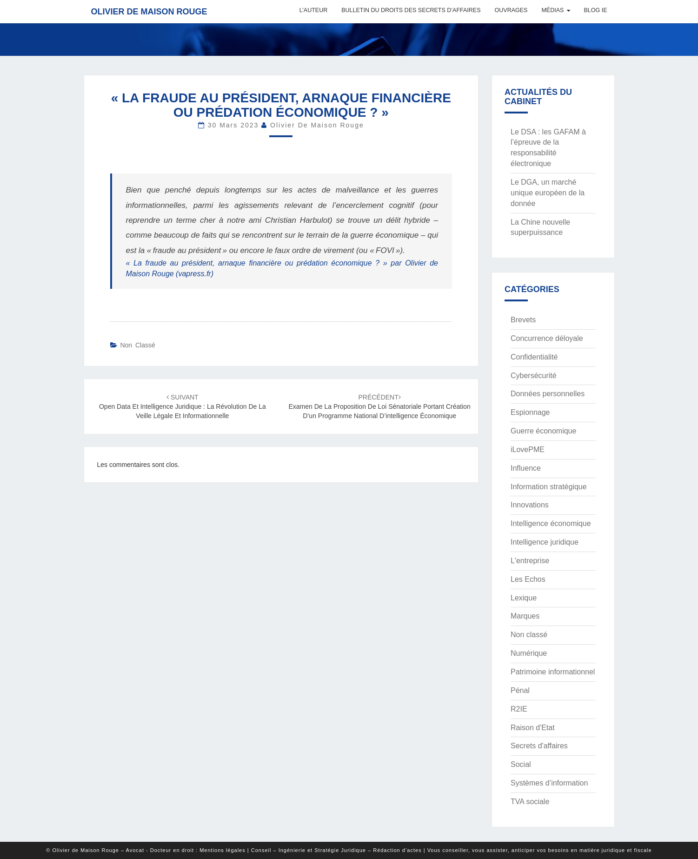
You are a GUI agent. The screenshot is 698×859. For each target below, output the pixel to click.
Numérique (529, 653)
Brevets (523, 320)
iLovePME (528, 449)
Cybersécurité (534, 376)
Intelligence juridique (544, 542)
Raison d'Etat (533, 728)
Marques (525, 616)
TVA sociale (530, 802)
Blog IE (595, 10)
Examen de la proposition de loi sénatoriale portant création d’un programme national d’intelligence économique (379, 406)
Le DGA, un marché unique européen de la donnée (548, 192)
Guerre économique (543, 431)
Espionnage (530, 412)
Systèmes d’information (549, 783)
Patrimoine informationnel (553, 672)
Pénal (520, 690)
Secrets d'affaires (539, 746)
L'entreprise (530, 561)
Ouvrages (511, 10)
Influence (526, 468)
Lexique (524, 598)
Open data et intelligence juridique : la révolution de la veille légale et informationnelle (182, 406)
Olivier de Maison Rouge (149, 11)
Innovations (530, 505)
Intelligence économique (551, 523)
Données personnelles (548, 394)
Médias (552, 10)
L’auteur (313, 10)
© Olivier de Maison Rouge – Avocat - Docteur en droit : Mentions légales (145, 850)
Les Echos (528, 579)
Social (521, 764)
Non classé (137, 345)
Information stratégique (549, 487)
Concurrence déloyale (547, 338)
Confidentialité (534, 357)
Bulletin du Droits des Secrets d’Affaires (410, 10)
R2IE (519, 709)
